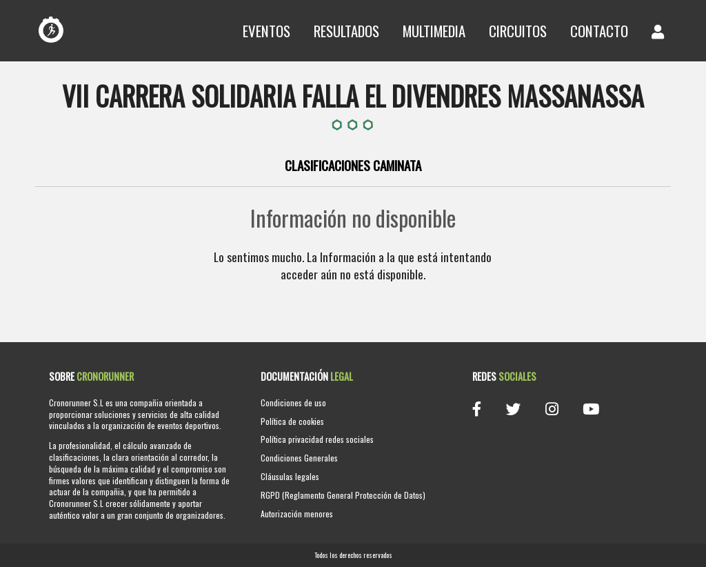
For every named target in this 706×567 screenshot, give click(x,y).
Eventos (266, 30)
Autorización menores (297, 513)
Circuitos (518, 30)
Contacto (599, 30)
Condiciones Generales (299, 458)
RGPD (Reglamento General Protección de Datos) (343, 495)
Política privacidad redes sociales (317, 439)
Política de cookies (292, 421)
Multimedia (434, 30)
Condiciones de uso (293, 402)
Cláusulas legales (290, 476)
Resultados (346, 30)
